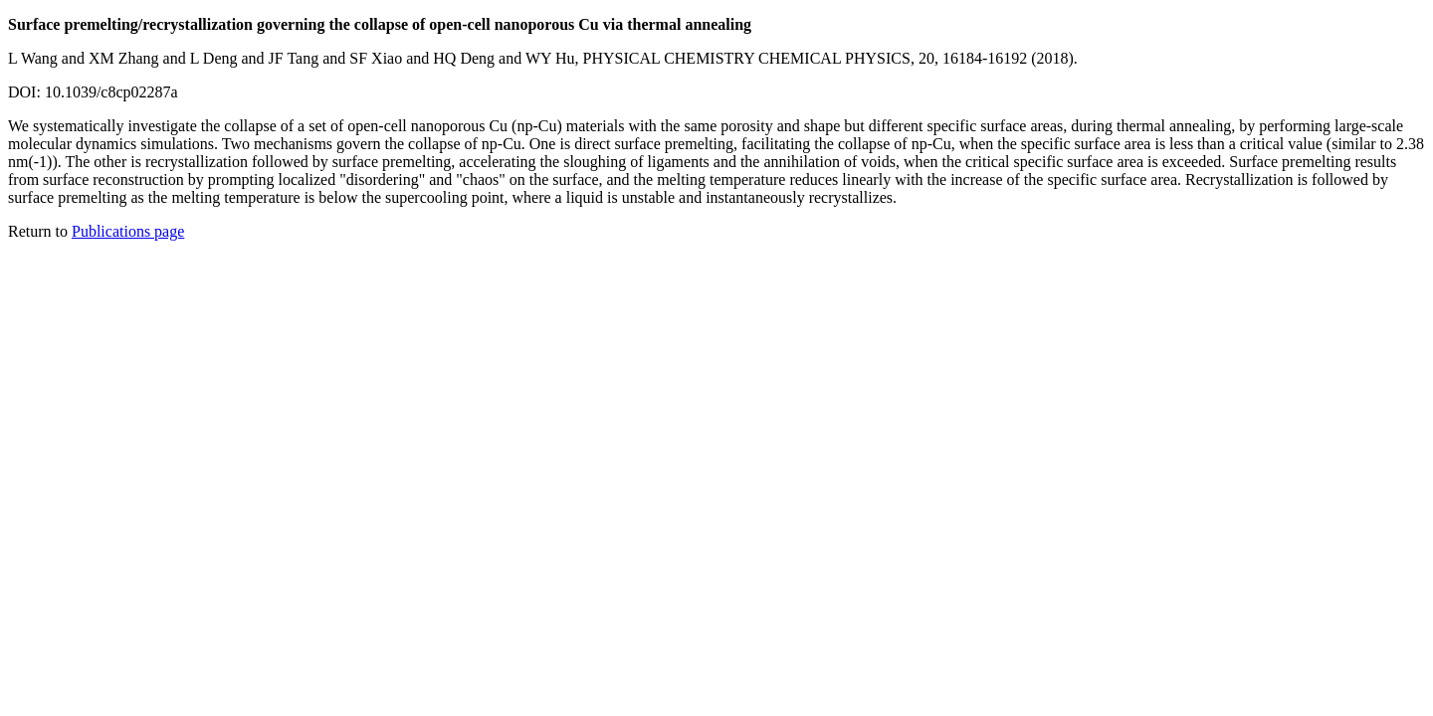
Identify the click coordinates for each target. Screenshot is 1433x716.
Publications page (128, 231)
